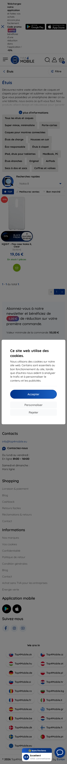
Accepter (33, 394)
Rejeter (33, 412)
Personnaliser (33, 405)
